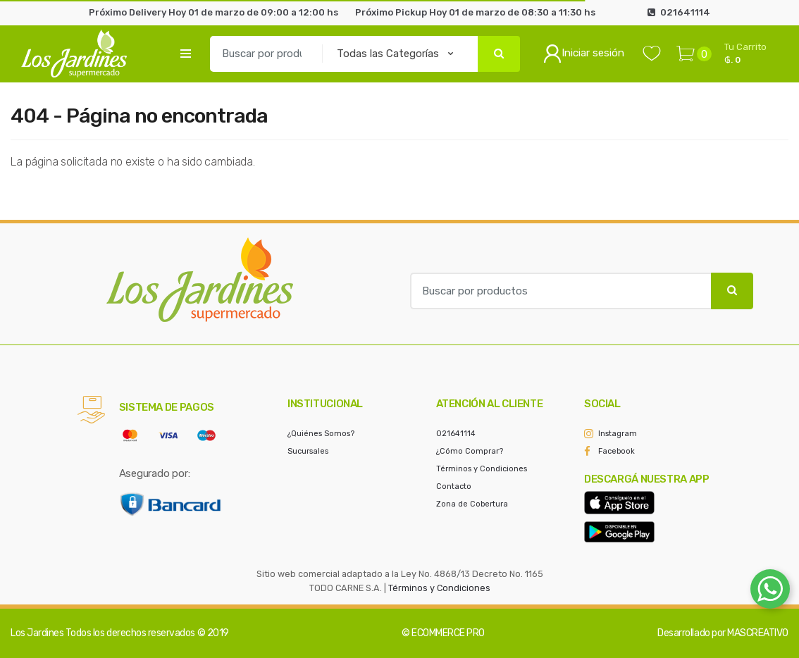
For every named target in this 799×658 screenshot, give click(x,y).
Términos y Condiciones (481, 468)
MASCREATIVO (757, 633)
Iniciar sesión (583, 53)
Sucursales (307, 451)
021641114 (456, 433)
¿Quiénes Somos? (320, 433)
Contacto (453, 486)
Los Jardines (37, 633)
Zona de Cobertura (472, 504)
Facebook (616, 451)
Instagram (617, 433)
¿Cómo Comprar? (469, 451)
